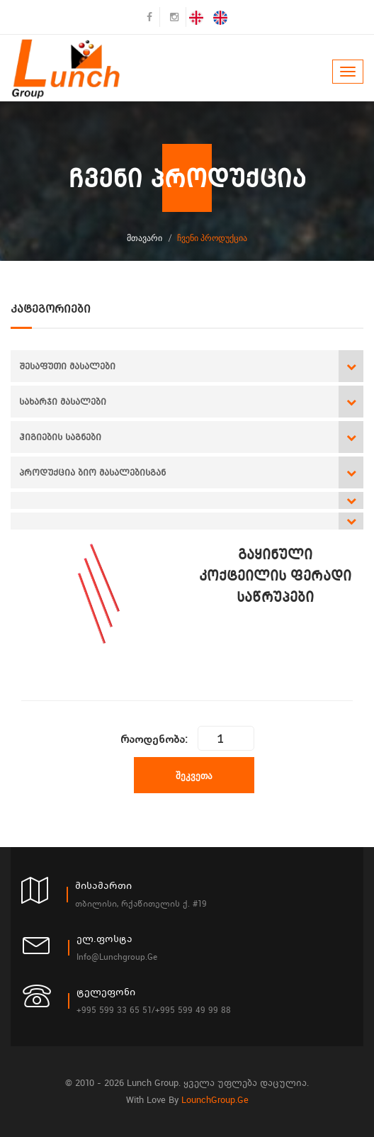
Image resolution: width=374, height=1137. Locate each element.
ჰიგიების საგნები (60, 437)
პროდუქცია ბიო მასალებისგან (92, 472)
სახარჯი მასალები (62, 402)
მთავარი (144, 238)
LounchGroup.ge (215, 1100)
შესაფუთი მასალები (67, 366)
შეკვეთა (194, 775)
